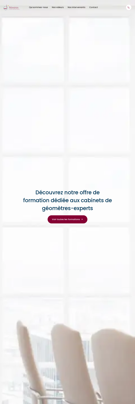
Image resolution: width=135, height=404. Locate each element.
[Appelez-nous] (128, 7)
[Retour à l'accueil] (12, 7)
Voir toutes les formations (67, 219)
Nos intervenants (76, 7)
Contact (93, 7)
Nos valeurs (58, 7)
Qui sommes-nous (38, 7)
